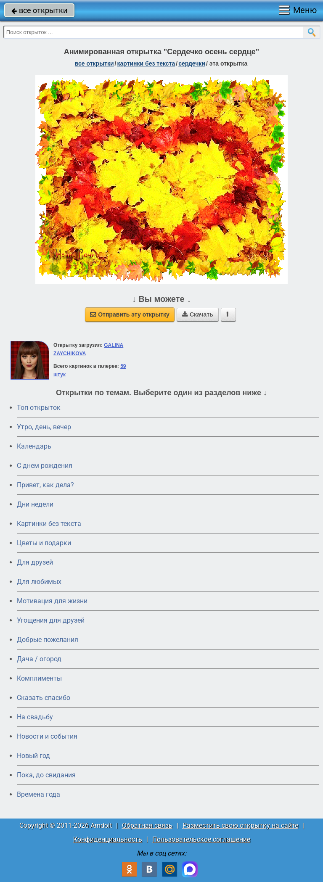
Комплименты (39, 678)
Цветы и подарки (44, 543)
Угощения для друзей (51, 620)
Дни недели (35, 504)
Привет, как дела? (45, 485)
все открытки (39, 10)
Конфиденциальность (107, 839)
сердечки (191, 63)
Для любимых (39, 582)
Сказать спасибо (43, 698)
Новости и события (47, 736)
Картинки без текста (49, 524)
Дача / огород (39, 659)
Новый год (33, 756)
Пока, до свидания (46, 775)
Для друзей (35, 562)
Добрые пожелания (47, 640)
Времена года (38, 794)
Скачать (197, 314)
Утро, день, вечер (44, 427)
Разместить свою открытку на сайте (240, 825)
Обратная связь (147, 825)
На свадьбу (35, 717)
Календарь (34, 446)
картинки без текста (146, 63)
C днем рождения (44, 466)
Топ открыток (39, 408)
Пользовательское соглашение (201, 839)
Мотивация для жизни (52, 601)
